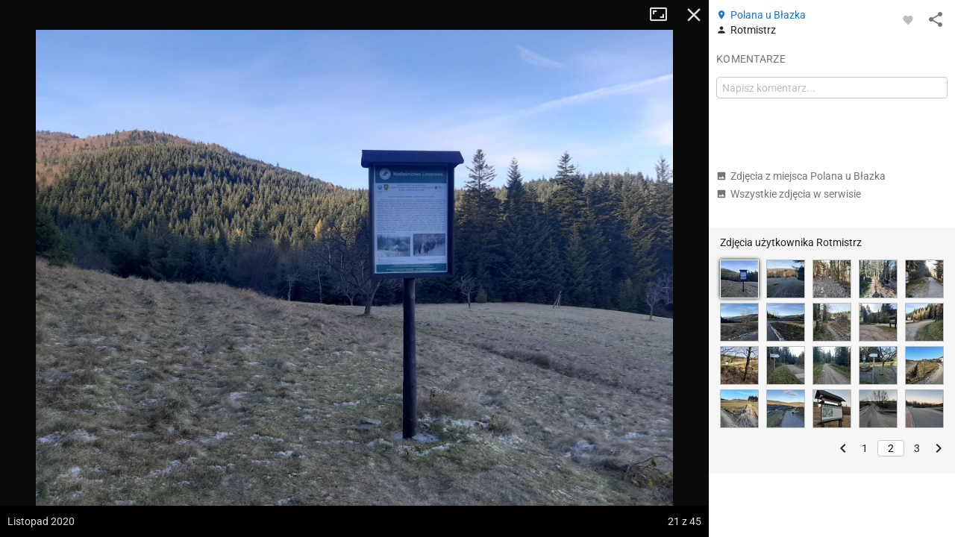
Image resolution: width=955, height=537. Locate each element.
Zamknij (694, 15)
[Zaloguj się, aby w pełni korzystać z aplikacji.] (908, 19)
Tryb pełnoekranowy (664, 15)
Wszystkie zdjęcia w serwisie (788, 194)
